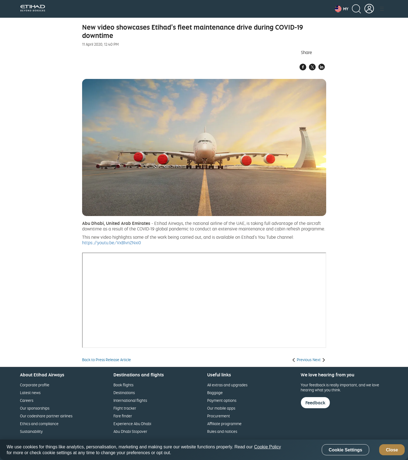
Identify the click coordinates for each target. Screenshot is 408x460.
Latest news (30, 392)
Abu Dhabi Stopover (130, 431)
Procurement (218, 415)
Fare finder (122, 415)
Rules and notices (222, 431)
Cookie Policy (267, 446)
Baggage (215, 392)
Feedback (315, 403)
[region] (204, 450)
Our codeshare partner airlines (46, 415)
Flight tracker (124, 408)
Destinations (124, 392)
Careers (26, 400)
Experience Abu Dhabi (132, 423)
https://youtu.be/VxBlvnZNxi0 (111, 243)
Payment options (221, 400)
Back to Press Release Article (106, 359)
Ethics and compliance (39, 423)
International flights (130, 400)
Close (392, 450)
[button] (341, 9)
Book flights (123, 384)
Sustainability (31, 431)
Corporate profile (34, 384)
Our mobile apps (221, 408)
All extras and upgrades (227, 384)
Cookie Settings (345, 450)
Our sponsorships (34, 408)
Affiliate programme (224, 423)
